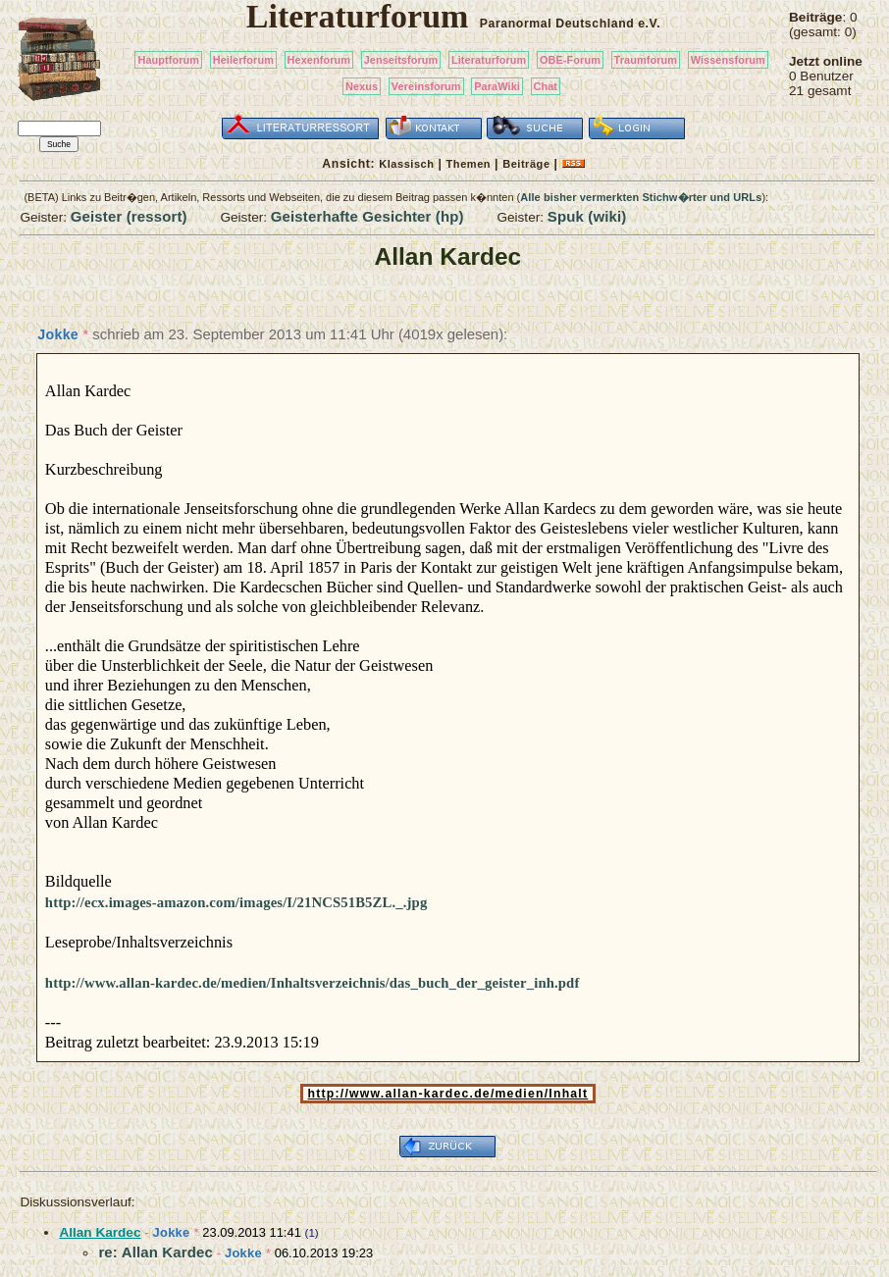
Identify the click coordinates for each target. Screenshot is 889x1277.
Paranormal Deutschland (557, 23)
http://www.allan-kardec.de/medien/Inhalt (448, 1093)
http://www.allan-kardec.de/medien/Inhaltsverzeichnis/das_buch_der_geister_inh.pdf (312, 983)
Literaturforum (488, 60)
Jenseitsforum (401, 60)
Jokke (57, 334)
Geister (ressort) (129, 216)
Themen (468, 164)
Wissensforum (728, 60)
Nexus (361, 86)
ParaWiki (497, 86)
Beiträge (525, 164)
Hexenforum (319, 60)
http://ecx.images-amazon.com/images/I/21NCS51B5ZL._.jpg (236, 902)
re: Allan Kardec (155, 1252)
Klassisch (406, 164)
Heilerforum (243, 60)
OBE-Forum (570, 60)
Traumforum (646, 60)
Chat (546, 86)
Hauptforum (168, 60)
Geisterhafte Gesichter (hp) (367, 216)
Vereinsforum (426, 86)
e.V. (649, 23)
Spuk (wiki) (587, 216)
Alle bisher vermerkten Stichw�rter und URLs (640, 197)
